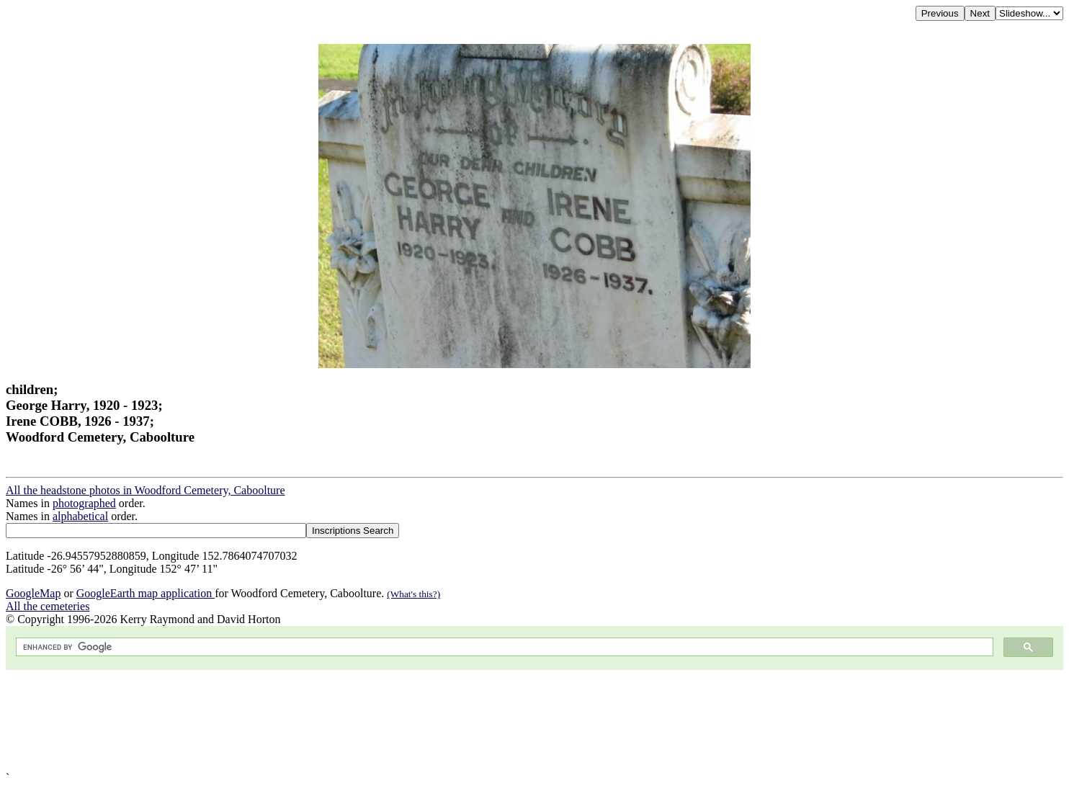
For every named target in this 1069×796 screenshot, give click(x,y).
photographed (84, 503)
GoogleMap (33, 593)
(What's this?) (413, 594)
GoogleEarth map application (145, 593)
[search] (503, 647)
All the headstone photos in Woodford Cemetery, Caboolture (145, 490)
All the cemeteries (47, 606)
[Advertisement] (438, 721)
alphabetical (80, 516)
